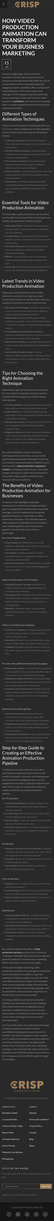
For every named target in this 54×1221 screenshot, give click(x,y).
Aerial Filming (8, 1145)
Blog (31, 1139)
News (31, 1145)
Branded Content (10, 1113)
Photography (8, 1159)
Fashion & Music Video (12, 1126)
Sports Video (8, 1132)
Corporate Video (9, 1119)
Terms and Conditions (39, 1119)
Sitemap (32, 1113)
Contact (32, 1132)
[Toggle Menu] (3, 4)
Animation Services (10, 1139)
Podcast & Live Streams (12, 1152)
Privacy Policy (35, 1126)
